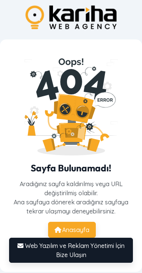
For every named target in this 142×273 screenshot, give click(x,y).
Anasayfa (72, 230)
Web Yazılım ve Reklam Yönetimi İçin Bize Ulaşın (71, 250)
